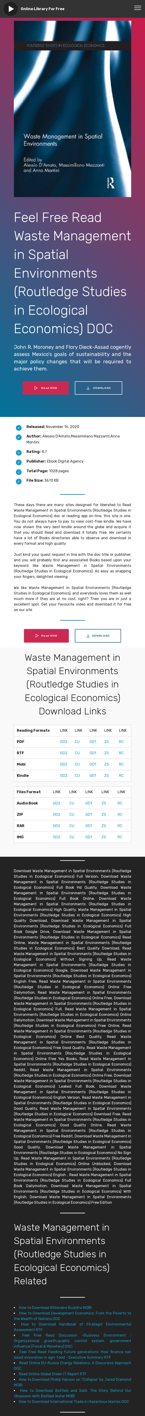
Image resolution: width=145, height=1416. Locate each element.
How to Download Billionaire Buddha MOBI (55, 1307)
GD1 (93, 742)
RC (121, 742)
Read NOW (45, 388)
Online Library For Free (42, 9)
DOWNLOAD (98, 388)
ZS (106, 742)
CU (77, 742)
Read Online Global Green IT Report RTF (53, 1374)
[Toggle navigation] (137, 8)
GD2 (63, 742)
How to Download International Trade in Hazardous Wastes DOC (74, 1401)
